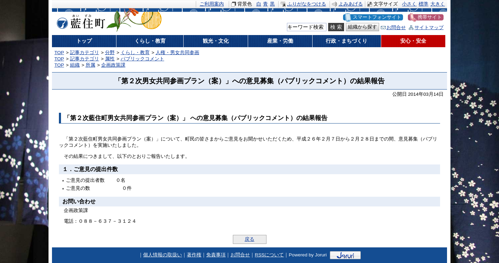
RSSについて (269, 254)
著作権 (194, 254)
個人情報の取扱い (162, 254)
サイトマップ (429, 27)
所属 (90, 65)
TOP (59, 52)
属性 (110, 58)
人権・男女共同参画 (177, 52)
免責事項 (216, 254)
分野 (110, 52)
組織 (75, 65)
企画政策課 (113, 65)
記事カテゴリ (84, 52)
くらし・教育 (135, 52)
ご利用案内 (212, 4)
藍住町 (79, 20)
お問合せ (396, 27)
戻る (249, 239)
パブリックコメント (142, 58)
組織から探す (362, 26)
